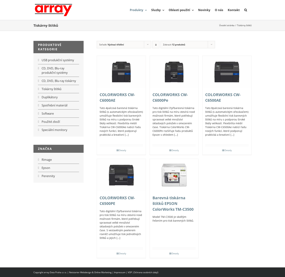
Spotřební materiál (54, 105)
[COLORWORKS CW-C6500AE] (226, 72)
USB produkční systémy (58, 60)
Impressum (119, 272)
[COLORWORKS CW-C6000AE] (121, 72)
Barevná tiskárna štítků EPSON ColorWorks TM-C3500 (173, 203)
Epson (46, 168)
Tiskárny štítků (51, 89)
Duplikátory (50, 97)
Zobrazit (174, 44)
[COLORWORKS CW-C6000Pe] (174, 72)
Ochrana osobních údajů (146, 272)
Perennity (48, 176)
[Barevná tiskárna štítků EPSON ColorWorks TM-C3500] (174, 175)
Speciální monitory (54, 130)
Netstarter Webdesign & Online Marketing (90, 272)
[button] (245, 10)
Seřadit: (111, 44)
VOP (130, 272)
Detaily (122, 150)
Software (48, 114)
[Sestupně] (155, 44)
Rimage (47, 160)
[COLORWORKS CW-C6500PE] (121, 175)
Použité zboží (51, 122)
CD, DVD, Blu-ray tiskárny (59, 81)
